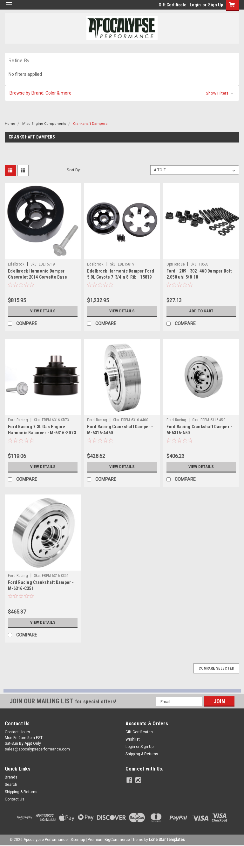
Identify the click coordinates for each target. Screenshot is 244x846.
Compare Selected (216, 668)
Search (11, 784)
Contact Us (14, 799)
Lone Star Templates (167, 839)
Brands (11, 777)
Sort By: (74, 169)
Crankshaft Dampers (90, 124)
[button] (122, 93)
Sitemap (78, 839)
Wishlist (132, 739)
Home (10, 124)
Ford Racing (18, 420)
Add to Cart (201, 311)
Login (195, 4)
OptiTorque (175, 264)
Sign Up (215, 4)
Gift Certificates (139, 732)
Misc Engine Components (44, 124)
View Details (43, 311)
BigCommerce (117, 839)
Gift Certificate (172, 4)
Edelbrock (16, 264)
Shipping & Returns (141, 754)
